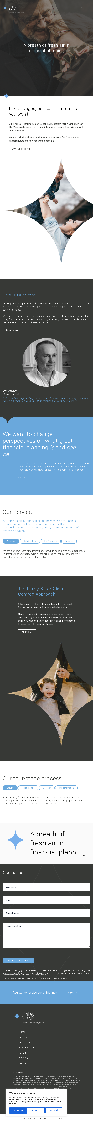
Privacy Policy (43, 977)
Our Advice (24, 1041)
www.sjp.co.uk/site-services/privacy (33, 973)
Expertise (11, 541)
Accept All (54, 1110)
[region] (36, 1102)
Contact (23, 1062)
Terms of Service (56, 977)
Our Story (24, 1036)
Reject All (36, 1110)
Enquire (10, 788)
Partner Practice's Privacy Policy (34, 972)
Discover (47, 788)
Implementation (66, 788)
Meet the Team (27, 1046)
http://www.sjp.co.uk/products (52, 1081)
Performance (50, 541)
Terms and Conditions (46, 1117)
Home (22, 1031)
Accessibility (64, 1117)
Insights (23, 1052)
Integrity (69, 541)
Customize (18, 1110)
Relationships (30, 541)
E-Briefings (24, 1057)
